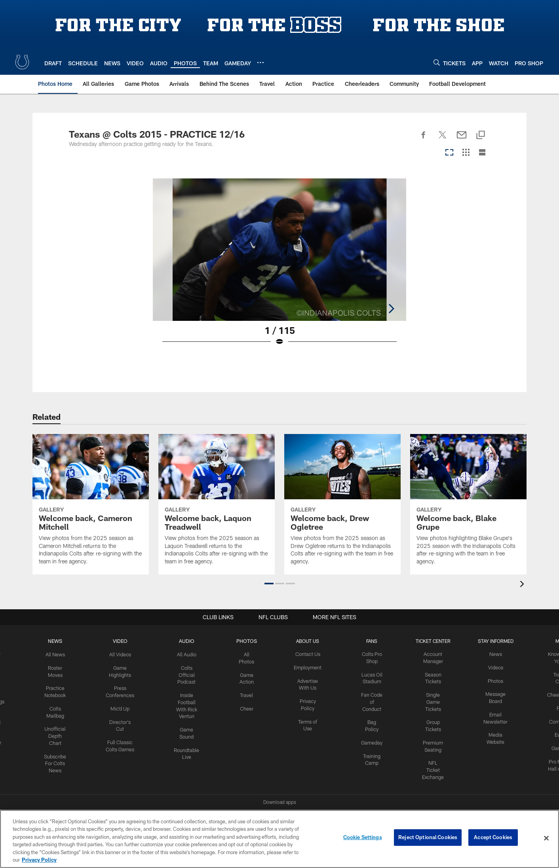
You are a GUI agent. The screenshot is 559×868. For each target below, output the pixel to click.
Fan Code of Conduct (372, 699)
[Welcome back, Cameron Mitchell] (90, 504)
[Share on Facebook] (423, 139)
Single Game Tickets (432, 699)
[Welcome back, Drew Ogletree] (342, 504)
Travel (248, 693)
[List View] (482, 152)
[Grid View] (465, 152)
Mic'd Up (123, 706)
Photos (248, 641)
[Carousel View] (449, 152)
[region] (279, 839)
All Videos (123, 654)
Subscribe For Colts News (59, 758)
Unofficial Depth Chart (59, 732)
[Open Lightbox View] (279, 267)
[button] (269, 583)
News (59, 641)
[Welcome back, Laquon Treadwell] (216, 504)
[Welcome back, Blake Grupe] (468, 504)
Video (123, 641)
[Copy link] (480, 135)
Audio (189, 641)
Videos (493, 667)
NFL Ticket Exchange (432, 765)
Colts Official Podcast (188, 673)
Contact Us (309, 654)
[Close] (546, 838)
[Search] (437, 62)
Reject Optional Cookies (427, 838)
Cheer (248, 706)
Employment (309, 667)
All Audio (188, 654)
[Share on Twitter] (442, 139)
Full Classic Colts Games (123, 745)
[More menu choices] (260, 62)
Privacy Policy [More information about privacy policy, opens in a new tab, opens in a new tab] (39, 860)
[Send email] (461, 139)
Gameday (372, 739)
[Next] (484, 249)
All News (59, 654)
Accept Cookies (493, 838)
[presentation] (523, 585)
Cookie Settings (362, 838)
